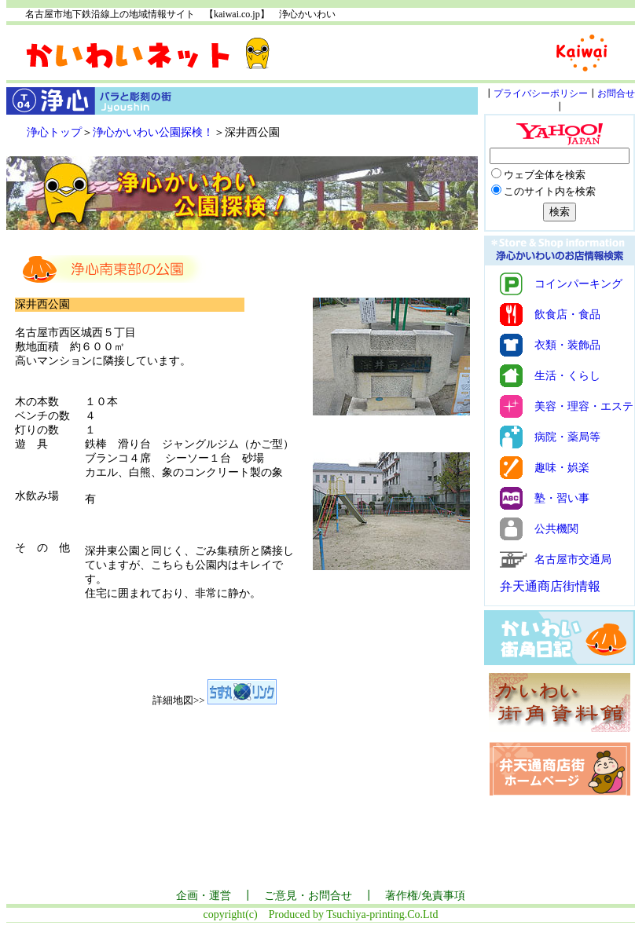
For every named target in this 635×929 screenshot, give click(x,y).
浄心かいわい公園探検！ (153, 132)
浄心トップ (54, 132)
